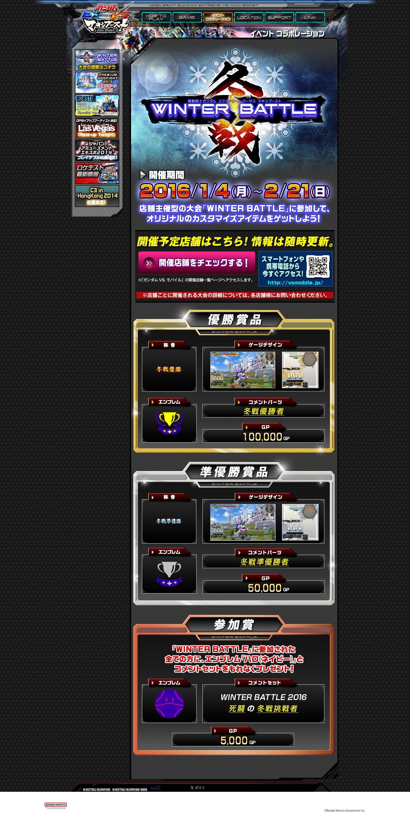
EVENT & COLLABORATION (218, 17)
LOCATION (249, 17)
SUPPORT (279, 17)
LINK (310, 17)
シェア (156, 787)
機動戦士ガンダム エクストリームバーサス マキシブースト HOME (106, 14)
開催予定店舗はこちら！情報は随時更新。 (196, 262)
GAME (187, 17)
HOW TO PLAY (157, 17)
